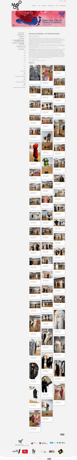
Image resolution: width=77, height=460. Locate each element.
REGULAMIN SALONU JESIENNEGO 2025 (18, 40)
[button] (59, 1)
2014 (25, 79)
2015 (25, 78)
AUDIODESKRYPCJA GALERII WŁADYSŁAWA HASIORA (21, 47)
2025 (25, 53)
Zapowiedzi (20, 34)
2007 (25, 83)
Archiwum (17, 27)
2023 (25, 57)
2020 (20, 27)
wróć (62, 434)
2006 (25, 84)
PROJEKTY (21, 36)
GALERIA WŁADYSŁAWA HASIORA (18, 43)
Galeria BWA (23, 70)
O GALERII (21, 38)
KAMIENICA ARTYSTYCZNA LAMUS (20, 87)
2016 (25, 73)
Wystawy (13, 27)
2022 (25, 59)
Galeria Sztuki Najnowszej (20, 76)
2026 (25, 51)
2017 (25, 72)
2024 (25, 55)
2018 (25, 68)
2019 (25, 66)
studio (34, 60)
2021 (25, 62)
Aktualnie (21, 33)
